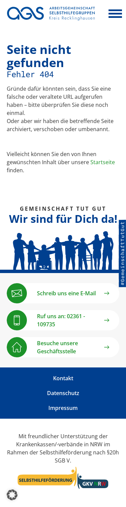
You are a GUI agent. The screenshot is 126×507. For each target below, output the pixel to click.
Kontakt (63, 378)
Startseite (102, 162)
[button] (12, 495)
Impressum (63, 408)
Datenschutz (63, 393)
